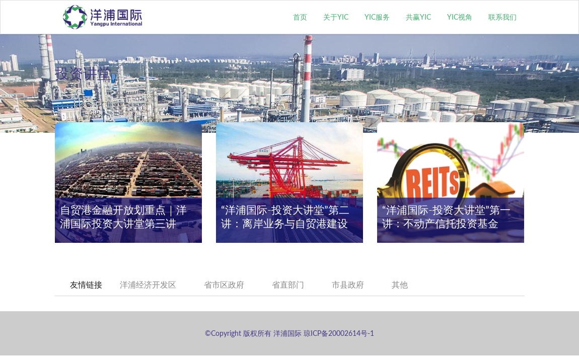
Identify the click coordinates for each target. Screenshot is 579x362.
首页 (300, 17)
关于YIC (335, 17)
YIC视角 (459, 17)
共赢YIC (418, 17)
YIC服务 (377, 17)
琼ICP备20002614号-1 (339, 333)
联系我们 (502, 17)
